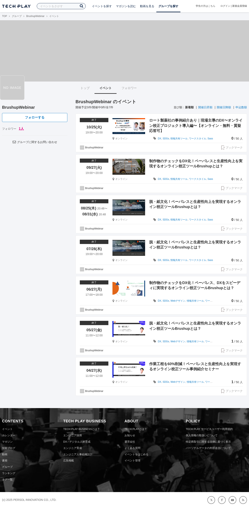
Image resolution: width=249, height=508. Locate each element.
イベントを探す (102, 6)
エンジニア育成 (72, 448)
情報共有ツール (179, 138)
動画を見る (147, 6)
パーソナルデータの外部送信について (208, 448)
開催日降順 (224, 107)
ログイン (225, 5)
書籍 (4, 460)
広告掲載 (68, 460)
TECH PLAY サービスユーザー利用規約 (209, 429)
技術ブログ (8, 448)
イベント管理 (132, 460)
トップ (85, 88)
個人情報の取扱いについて (202, 435)
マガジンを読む (126, 6)
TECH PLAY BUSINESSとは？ (81, 429)
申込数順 (241, 107)
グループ (17, 16)
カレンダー (8, 435)
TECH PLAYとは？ (135, 429)
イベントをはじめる (136, 454)
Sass (210, 138)
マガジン (7, 441)
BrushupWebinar (35, 16)
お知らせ (129, 435)
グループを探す (168, 6)
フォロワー (129, 88)
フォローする (34, 117)
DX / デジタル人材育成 (76, 441)
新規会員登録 (239, 5)
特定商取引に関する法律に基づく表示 (208, 441)
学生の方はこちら (205, 5)
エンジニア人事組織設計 (77, 454)
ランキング (8, 473)
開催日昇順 (205, 107)
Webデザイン (177, 300)
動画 (4, 454)
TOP (4, 16)
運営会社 (129, 441)
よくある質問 (132, 448)
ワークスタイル (197, 138)
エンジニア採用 (72, 435)
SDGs (166, 138)
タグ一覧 (7, 479)
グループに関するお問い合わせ (34, 142)
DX (159, 138)
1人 (21, 128)
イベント (105, 88)
